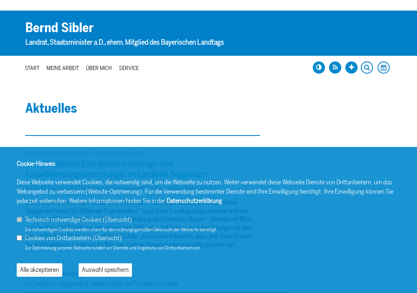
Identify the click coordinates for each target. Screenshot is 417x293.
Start (32, 68)
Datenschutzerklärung (194, 201)
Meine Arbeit (62, 68)
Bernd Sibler (59, 27)
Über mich (99, 68)
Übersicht (117, 219)
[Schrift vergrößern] (351, 67)
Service (129, 68)
